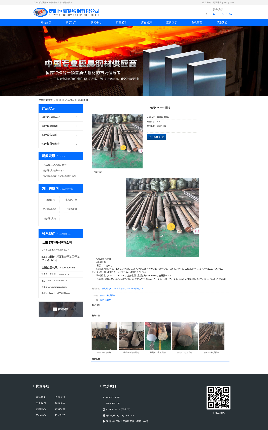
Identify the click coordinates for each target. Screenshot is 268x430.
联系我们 (222, 22)
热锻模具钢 (50, 218)
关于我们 (71, 22)
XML (231, 2)
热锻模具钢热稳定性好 (55, 165)
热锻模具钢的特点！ (53, 170)
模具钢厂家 (71, 199)
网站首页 (46, 22)
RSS (226, 2)
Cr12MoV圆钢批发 (135, 288)
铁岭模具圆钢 (50, 125)
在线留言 (196, 22)
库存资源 (146, 22)
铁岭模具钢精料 (51, 143)
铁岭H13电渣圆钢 (131, 352)
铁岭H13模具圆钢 (107, 295)
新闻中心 (96, 22)
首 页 (58, 100)
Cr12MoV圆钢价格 (118, 288)
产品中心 (41, 415)
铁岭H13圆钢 (105, 300)
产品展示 (121, 22)
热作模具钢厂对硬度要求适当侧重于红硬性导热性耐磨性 (61, 176)
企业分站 (206, 2)
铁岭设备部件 (50, 134)
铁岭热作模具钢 (51, 117)
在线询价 (156, 137)
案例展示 (171, 22)
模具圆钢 (83, 100)
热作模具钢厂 (50, 209)
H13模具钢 (71, 209)
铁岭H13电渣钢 (104, 352)
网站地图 (217, 2)
